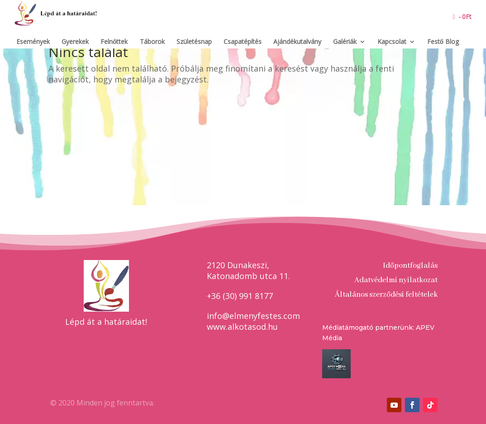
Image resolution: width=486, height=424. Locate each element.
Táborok (152, 42)
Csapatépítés (243, 42)
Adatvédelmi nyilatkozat (396, 280)
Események (33, 42)
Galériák (345, 42)
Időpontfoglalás (410, 265)
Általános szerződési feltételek (386, 294)
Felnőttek (114, 42)
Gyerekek (75, 42)
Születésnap (194, 42)
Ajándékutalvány (297, 42)
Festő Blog (443, 42)
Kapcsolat (391, 42)
